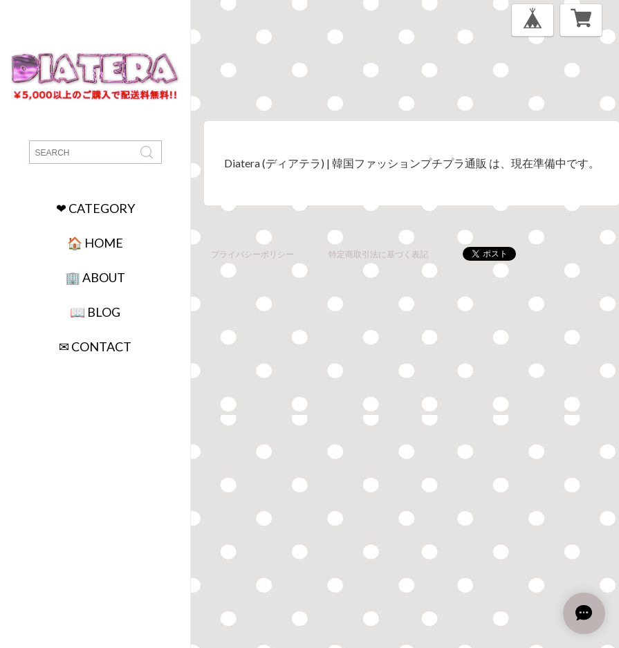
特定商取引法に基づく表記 (378, 254)
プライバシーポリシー (252, 254)
